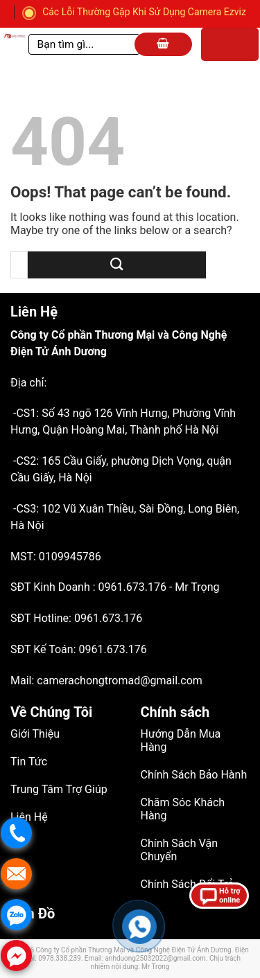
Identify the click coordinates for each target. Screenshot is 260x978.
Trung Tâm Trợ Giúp (58, 789)
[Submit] (117, 264)
